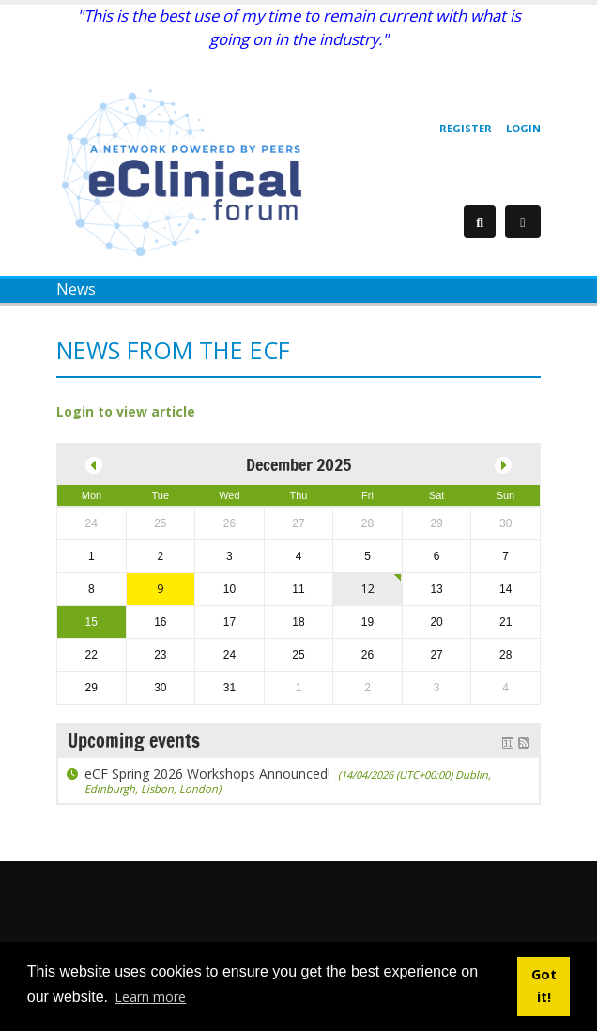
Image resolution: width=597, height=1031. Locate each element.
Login (523, 128)
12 (368, 589)
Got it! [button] (544, 985)
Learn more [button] (150, 997)
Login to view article (125, 411)
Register (465, 128)
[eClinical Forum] (187, 171)
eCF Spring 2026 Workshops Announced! (287, 780)
